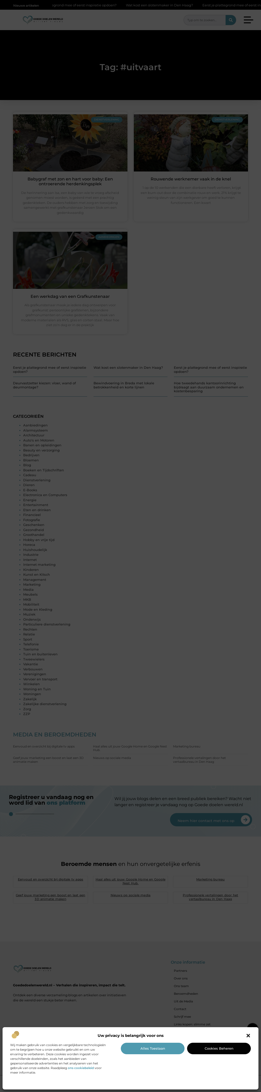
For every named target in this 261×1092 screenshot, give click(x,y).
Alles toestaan (152, 1048)
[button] (248, 1035)
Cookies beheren (219, 1048)
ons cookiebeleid (81, 1068)
